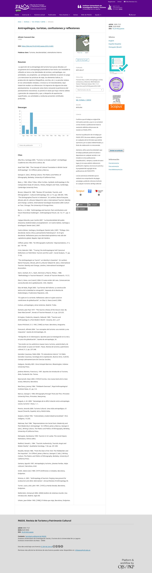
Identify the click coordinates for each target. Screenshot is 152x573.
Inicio (19, 22)
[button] (82, 204)
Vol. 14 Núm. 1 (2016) (38, 22)
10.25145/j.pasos (118, 29)
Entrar (119, 2)
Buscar (132, 15)
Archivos (26, 22)
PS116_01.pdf (83, 60)
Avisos (75, 15)
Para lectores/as (114, 163)
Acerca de (26, 15)
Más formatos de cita (84, 90)
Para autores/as (114, 166)
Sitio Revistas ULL (130, 2)
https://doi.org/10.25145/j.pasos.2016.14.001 (38, 46)
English (111, 41)
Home (17, 15)
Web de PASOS (86, 15)
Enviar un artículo (116, 150)
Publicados (52, 15)
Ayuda (97, 15)
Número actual (39, 15)
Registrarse (111, 2)
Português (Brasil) (115, 47)
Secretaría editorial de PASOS (35, 536)
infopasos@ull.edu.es (82, 550)
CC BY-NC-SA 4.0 (52, 546)
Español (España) (115, 44)
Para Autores (64, 15)
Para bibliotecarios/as (115, 169)
